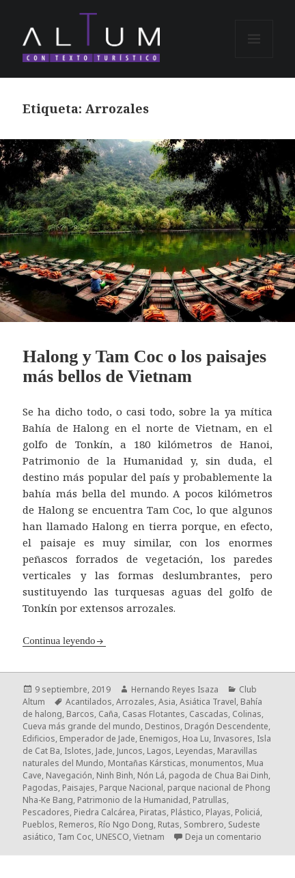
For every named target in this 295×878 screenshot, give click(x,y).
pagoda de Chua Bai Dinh (218, 775)
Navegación (69, 775)
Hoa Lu (195, 738)
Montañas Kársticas (147, 763)
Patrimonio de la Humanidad (132, 800)
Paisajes (78, 787)
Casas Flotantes (153, 714)
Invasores (233, 738)
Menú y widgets (254, 57)
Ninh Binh (114, 775)
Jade (104, 751)
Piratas (153, 812)
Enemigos (158, 738)
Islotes (78, 751)
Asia (166, 701)
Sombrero (204, 824)
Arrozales (135, 701)
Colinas (247, 714)
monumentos (216, 763)
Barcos (80, 714)
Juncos (130, 751)
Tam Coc (74, 837)
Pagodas (40, 787)
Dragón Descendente (226, 726)
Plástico (186, 812)
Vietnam (149, 837)
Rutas (169, 824)
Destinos (162, 726)
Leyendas (194, 751)
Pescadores (46, 812)
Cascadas (208, 714)
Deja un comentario (223, 837)
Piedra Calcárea (104, 812)
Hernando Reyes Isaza (175, 689)
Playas (218, 812)
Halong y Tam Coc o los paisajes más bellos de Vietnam (144, 367)
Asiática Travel (208, 701)
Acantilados (89, 701)
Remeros (76, 824)
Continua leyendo (59, 640)
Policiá (247, 812)
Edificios (39, 738)
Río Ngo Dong (126, 824)
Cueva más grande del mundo (82, 726)
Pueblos (39, 824)
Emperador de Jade (97, 738)
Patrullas (210, 800)
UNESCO (112, 837)
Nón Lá (151, 775)
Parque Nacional (131, 787)
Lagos (159, 751)
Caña (108, 714)
